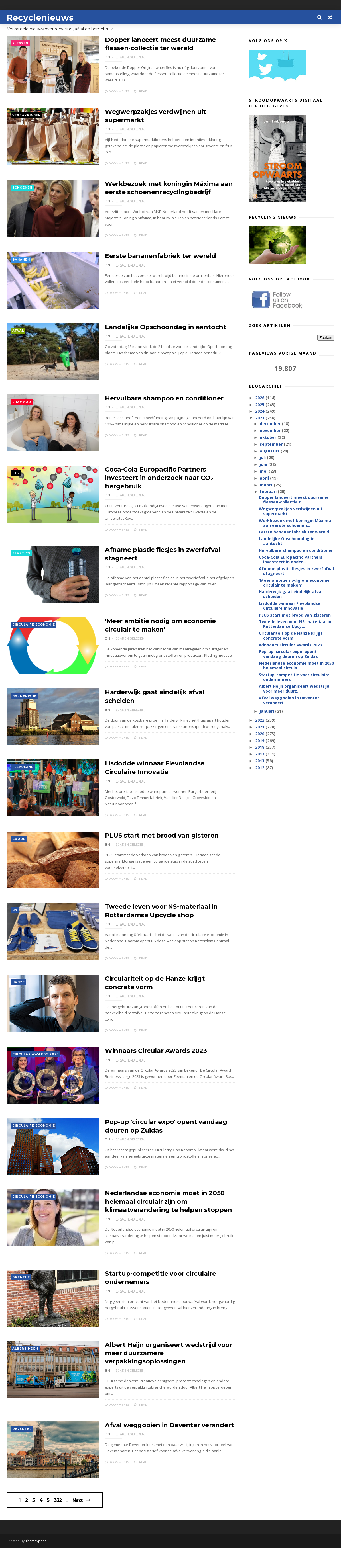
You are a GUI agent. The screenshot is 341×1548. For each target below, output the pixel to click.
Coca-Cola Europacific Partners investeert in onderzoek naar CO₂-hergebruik (160, 478)
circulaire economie (33, 624)
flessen (20, 43)
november (271, 430)
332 (58, 1500)
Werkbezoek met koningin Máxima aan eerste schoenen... (295, 523)
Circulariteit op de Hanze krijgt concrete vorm (290, 635)
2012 (260, 767)
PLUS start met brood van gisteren (162, 835)
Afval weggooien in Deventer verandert (169, 1425)
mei (264, 471)
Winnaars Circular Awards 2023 (156, 1050)
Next (77, 1500)
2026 (260, 397)
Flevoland (23, 767)
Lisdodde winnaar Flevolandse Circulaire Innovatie (289, 606)
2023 (260, 418)
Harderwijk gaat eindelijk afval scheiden (290, 594)
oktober (268, 437)
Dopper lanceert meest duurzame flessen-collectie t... (294, 500)
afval (18, 331)
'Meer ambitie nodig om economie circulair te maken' (294, 583)
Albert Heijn (25, 1348)
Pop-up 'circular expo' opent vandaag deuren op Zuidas (288, 654)
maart (267, 485)
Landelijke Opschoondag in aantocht (165, 327)
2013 (260, 760)
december (271, 423)
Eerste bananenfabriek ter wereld (160, 256)
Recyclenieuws (40, 17)
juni (264, 464)
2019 (260, 740)
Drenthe (21, 1277)
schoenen (22, 187)
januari (267, 711)
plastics (21, 553)
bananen (21, 259)
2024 (260, 411)
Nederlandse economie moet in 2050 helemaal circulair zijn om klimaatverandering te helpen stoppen (168, 1201)
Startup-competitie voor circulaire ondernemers (294, 677)
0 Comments (117, 91)
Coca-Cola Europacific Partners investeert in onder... (290, 559)
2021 (260, 727)
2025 (260, 404)
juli (263, 457)
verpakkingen (26, 115)
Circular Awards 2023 (35, 1054)
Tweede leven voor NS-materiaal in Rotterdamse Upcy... (295, 624)
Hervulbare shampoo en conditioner (164, 398)
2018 (260, 747)
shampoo (21, 402)
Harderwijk (24, 696)
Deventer (22, 1429)
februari (269, 491)
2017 (260, 754)
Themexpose (35, 1541)
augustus (270, 451)
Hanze (18, 982)
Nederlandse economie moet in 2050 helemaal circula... (296, 665)
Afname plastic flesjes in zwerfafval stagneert (296, 571)
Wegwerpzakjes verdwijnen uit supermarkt (290, 511)
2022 (260, 720)
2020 (260, 733)
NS (14, 910)
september (272, 444)
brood (19, 839)
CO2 (16, 473)
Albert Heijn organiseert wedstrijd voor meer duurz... (294, 688)
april (265, 478)
